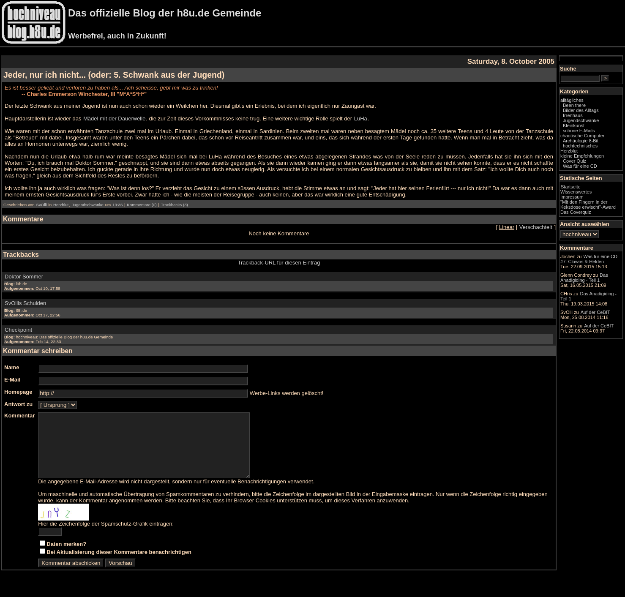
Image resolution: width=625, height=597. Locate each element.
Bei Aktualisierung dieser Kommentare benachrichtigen (118, 565)
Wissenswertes (576, 191)
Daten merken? (66, 556)
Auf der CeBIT (595, 312)
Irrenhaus (573, 115)
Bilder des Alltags (581, 110)
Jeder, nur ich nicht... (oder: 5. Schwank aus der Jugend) (113, 74)
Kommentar (19, 415)
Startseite (571, 186)
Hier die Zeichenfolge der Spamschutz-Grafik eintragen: (106, 536)
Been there (574, 105)
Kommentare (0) (141, 204)
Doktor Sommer (24, 276)
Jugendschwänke (88, 204)
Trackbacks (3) (174, 204)
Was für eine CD (580, 166)
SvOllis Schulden (25, 303)
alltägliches (572, 100)
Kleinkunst (573, 125)
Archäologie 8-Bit (580, 140)
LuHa (360, 118)
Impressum (572, 196)
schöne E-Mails (579, 130)
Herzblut (60, 204)
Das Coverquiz (575, 212)
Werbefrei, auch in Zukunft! (117, 36)
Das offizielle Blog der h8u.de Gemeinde (164, 13)
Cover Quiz (574, 161)
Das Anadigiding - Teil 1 (584, 278)
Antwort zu (18, 404)
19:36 (117, 204)
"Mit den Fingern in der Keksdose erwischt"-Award (588, 204)
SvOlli (41, 204)
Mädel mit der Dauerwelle (114, 118)
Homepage (18, 392)
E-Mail (12, 379)
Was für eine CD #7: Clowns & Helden (588, 259)
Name (11, 367)
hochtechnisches (580, 145)
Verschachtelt (535, 227)
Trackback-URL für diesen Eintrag (279, 262)
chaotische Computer (582, 135)
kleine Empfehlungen (582, 155)
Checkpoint (18, 330)
